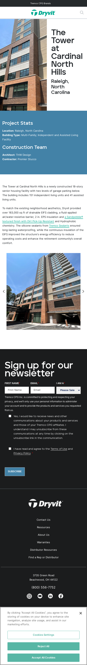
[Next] (83, 291)
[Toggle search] (82, 12)
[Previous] (4, 291)
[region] (43, 636)
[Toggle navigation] (43, 3)
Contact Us (43, 519)
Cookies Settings (43, 634)
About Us (43, 534)
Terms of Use (59, 449)
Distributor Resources (43, 549)
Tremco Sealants (59, 225)
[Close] (80, 613)
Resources (43, 527)
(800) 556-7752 (43, 587)
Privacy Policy (22, 453)
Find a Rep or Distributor (44, 557)
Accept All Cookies (43, 657)
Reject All (43, 646)
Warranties (43, 542)
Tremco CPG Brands (40, 3)
